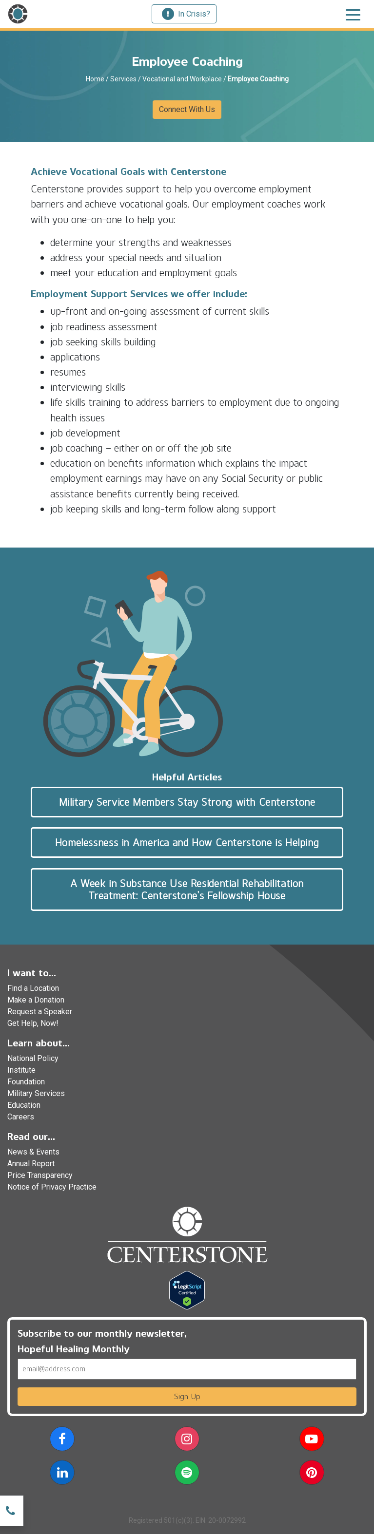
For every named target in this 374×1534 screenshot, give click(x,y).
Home (95, 79)
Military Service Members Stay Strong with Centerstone (187, 802)
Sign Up (187, 1396)
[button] (62, 1440)
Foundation (26, 1081)
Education (23, 1105)
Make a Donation (35, 999)
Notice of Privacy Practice (52, 1187)
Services (123, 79)
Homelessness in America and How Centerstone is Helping (187, 842)
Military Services (36, 1093)
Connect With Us (187, 109)
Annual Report (31, 1163)
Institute (21, 1070)
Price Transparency (40, 1175)
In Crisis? (186, 14)
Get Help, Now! (33, 1023)
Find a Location (33, 988)
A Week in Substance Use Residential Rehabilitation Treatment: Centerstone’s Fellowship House (187, 889)
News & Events (33, 1151)
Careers (20, 1116)
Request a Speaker (39, 1011)
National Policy (33, 1058)
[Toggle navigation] (353, 14)
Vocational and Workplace (182, 79)
